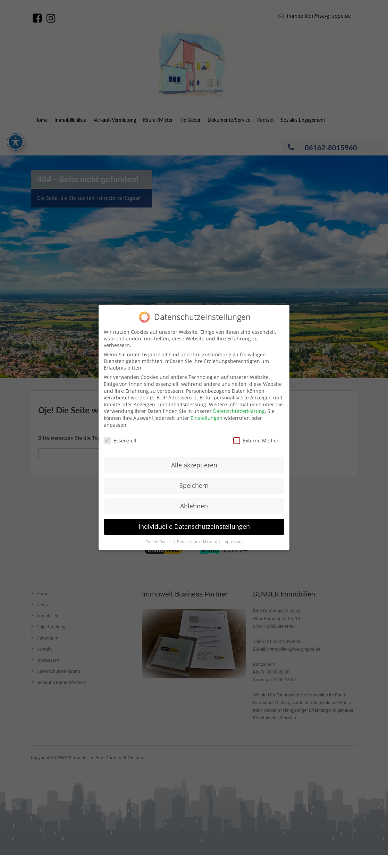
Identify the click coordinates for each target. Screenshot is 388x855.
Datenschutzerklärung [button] (197, 541)
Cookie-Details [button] (158, 541)
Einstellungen (206, 418)
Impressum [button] (232, 541)
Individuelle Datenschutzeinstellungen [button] (194, 526)
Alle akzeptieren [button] (194, 465)
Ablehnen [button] (194, 506)
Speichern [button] (194, 485)
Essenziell (120, 440)
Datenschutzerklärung (239, 411)
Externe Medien (256, 440)
